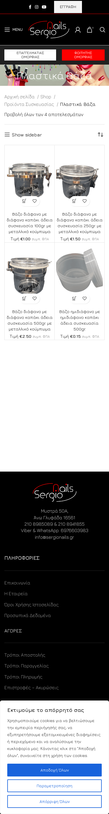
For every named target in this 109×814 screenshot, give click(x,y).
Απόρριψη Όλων (55, 801)
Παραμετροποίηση (54, 785)
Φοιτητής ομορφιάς (83, 55)
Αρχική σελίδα (20, 96)
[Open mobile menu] (13, 29)
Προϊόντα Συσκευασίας (29, 104)
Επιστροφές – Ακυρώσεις (31, 687)
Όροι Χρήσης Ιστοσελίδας (31, 604)
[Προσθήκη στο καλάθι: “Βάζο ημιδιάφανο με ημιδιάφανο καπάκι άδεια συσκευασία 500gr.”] (74, 299)
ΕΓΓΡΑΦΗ (68, 6)
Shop (46, 96)
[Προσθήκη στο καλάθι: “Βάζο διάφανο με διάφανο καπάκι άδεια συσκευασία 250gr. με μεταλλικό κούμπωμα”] (74, 201)
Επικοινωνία (17, 582)
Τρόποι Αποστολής (24, 654)
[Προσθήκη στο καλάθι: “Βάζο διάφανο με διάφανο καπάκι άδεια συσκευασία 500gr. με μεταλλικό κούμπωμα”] (24, 299)
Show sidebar (27, 134)
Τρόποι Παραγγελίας (26, 665)
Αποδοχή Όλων (54, 769)
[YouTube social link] (44, 7)
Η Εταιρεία (16, 593)
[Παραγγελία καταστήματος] (100, 134)
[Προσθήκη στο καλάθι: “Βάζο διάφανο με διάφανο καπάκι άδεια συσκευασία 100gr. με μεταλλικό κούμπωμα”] (24, 201)
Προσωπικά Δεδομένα (27, 615)
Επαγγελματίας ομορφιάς (30, 55)
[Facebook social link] (30, 7)
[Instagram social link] (36, 7)
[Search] (102, 29)
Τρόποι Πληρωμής (23, 676)
